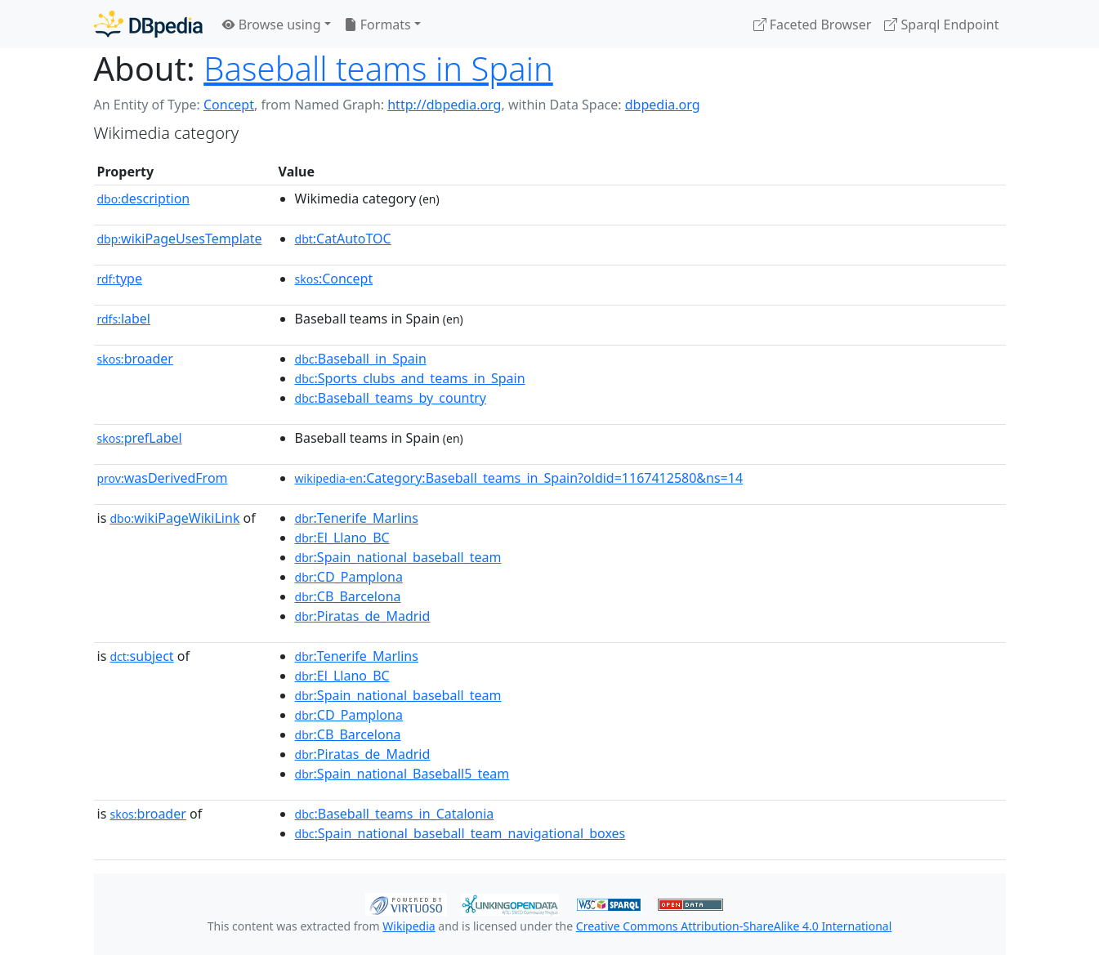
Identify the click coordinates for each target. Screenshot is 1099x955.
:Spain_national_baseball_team (398, 557)
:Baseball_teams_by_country (390, 398)
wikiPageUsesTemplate (179, 239)
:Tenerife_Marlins (356, 518)
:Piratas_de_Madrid (363, 616)
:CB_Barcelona (348, 596)
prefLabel (139, 438)
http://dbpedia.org (444, 105)
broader (135, 359)
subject (141, 656)
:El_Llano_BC (342, 538)
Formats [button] (377, 24)
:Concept (334, 279)
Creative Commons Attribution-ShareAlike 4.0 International (733, 926)
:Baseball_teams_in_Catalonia (394, 814)
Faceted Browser (812, 24)
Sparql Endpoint (941, 24)
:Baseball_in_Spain (361, 359)
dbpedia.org (662, 105)
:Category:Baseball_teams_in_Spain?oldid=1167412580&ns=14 (519, 478)
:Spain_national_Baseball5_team (402, 774)
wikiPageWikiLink (174, 518)
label (124, 319)
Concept (228, 105)
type (120, 279)
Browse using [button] (271, 24)
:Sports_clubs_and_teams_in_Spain (410, 378)
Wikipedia (408, 926)
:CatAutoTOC (343, 239)
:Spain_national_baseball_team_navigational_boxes (460, 833)
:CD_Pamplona (349, 577)
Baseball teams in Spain (378, 68)
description (143, 199)
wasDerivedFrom (162, 478)
